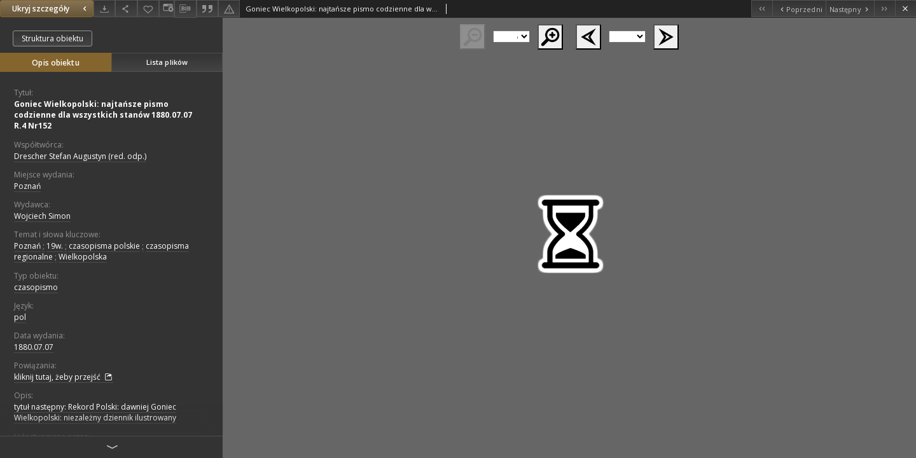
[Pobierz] (104, 8)
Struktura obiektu (52, 38)
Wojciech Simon (42, 216)
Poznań (27, 186)
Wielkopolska (83, 256)
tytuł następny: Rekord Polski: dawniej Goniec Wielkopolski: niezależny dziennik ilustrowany (95, 412)
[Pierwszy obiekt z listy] (761, 8)
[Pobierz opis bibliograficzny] (185, 9)
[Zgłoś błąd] (229, 8)
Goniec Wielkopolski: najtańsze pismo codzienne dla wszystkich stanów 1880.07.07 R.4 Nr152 (103, 115)
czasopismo (36, 287)
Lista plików (167, 62)
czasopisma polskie (104, 245)
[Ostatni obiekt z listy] (884, 8)
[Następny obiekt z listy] (850, 8)
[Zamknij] (905, 8)
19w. (54, 245)
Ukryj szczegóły (51, 8)
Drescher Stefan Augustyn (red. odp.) (80, 156)
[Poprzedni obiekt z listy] (798, 8)
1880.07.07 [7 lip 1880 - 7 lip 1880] (33, 347)
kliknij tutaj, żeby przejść (63, 377)
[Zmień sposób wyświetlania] (166, 8)
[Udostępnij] (126, 8)
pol (20, 317)
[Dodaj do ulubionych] (148, 8)
